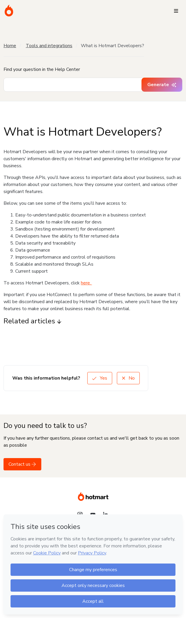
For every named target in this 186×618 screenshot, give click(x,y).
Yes (99, 378)
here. (86, 283)
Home (10, 45)
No (128, 378)
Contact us (22, 464)
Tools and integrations (49, 45)
